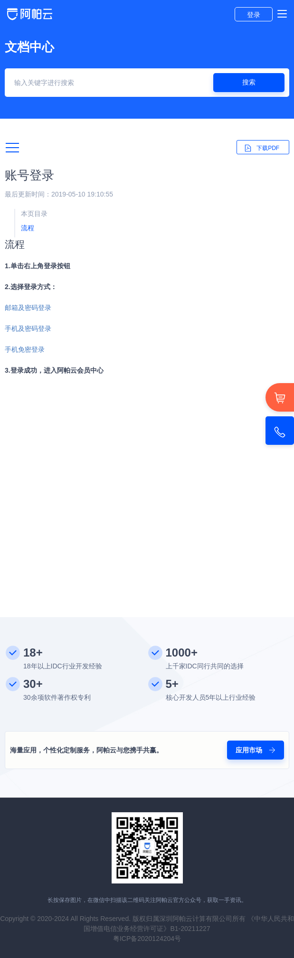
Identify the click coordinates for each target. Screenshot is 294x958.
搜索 (249, 82)
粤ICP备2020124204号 (147, 938)
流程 (27, 228)
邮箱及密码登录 (28, 307)
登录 (253, 15)
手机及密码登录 (28, 328)
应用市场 (255, 750)
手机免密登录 (25, 349)
